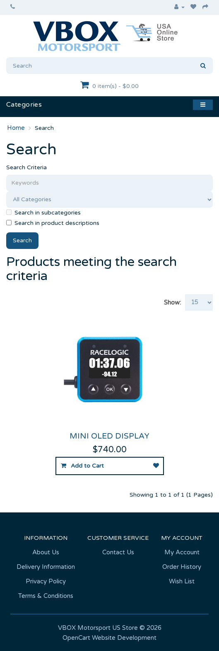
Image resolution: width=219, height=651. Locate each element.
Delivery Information (46, 567)
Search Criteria (26, 167)
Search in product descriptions (52, 223)
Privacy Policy (46, 581)
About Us (45, 552)
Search (44, 128)
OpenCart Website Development (109, 637)
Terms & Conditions (45, 596)
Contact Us (118, 552)
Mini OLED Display (109, 436)
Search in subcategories (43, 212)
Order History (181, 567)
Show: (172, 302)
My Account (182, 552)
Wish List (182, 581)
